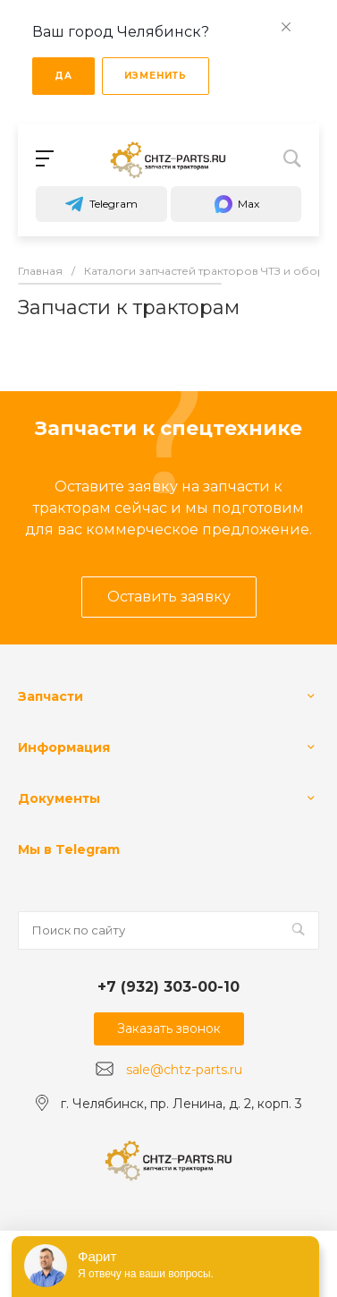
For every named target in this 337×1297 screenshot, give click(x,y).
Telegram (101, 204)
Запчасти (50, 696)
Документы (59, 798)
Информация (64, 747)
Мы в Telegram (69, 849)
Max (236, 204)
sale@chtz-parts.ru (184, 1070)
